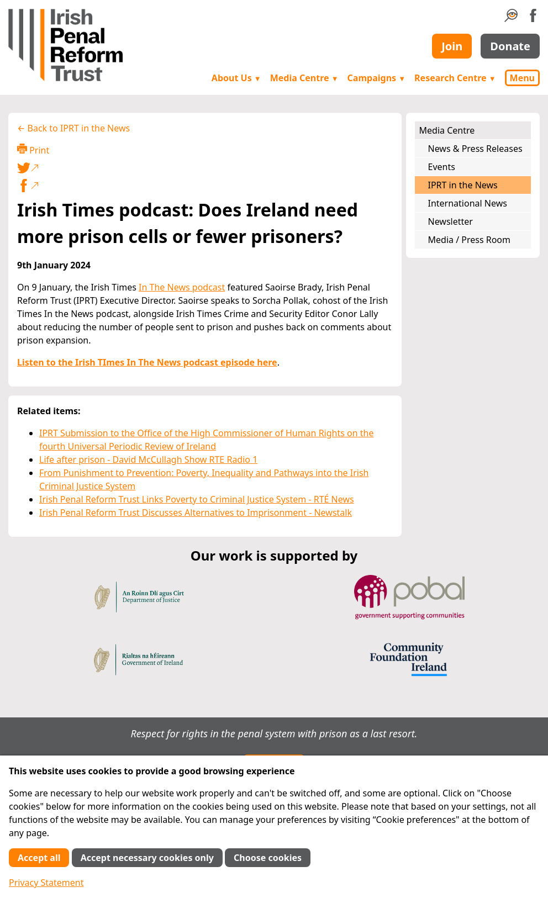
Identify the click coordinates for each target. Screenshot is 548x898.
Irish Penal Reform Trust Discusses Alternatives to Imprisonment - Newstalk (195, 512)
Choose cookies (268, 858)
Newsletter (450, 221)
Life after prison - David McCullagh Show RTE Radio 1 (148, 459)
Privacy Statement (46, 882)
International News (467, 203)
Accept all (39, 858)
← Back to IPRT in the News (73, 128)
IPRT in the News (463, 185)
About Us (236, 78)
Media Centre (304, 78)
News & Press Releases (475, 148)
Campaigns (376, 78)
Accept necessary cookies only (147, 858)
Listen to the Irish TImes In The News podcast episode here (147, 362)
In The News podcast (182, 287)
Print (33, 150)
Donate (510, 46)
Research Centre (455, 78)
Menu (522, 78)
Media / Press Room (469, 240)
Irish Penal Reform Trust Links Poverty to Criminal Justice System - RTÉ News (196, 499)
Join (451, 46)
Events (441, 167)
